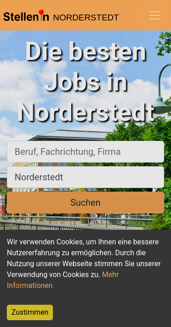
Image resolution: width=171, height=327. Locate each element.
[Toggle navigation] (154, 15)
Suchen (85, 202)
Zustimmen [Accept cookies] (29, 312)
